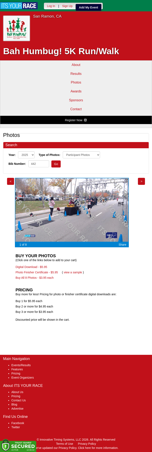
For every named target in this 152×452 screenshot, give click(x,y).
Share (122, 244)
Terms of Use (64, 443)
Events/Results (21, 365)
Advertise (17, 408)
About (76, 65)
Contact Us (18, 400)
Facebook (17, 423)
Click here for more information (98, 448)
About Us (17, 392)
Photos (76, 82)
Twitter (15, 427)
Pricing (15, 373)
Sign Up (67, 6)
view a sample (73, 272)
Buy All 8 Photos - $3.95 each (35, 277)
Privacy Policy (87, 443)
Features (17, 369)
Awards (75, 91)
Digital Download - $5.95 (31, 267)
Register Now (76, 120)
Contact (76, 109)
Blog (14, 404)
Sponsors (76, 100)
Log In (51, 6)
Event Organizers (22, 377)
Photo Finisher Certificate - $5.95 (37, 272)
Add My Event (88, 7)
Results (75, 73)
